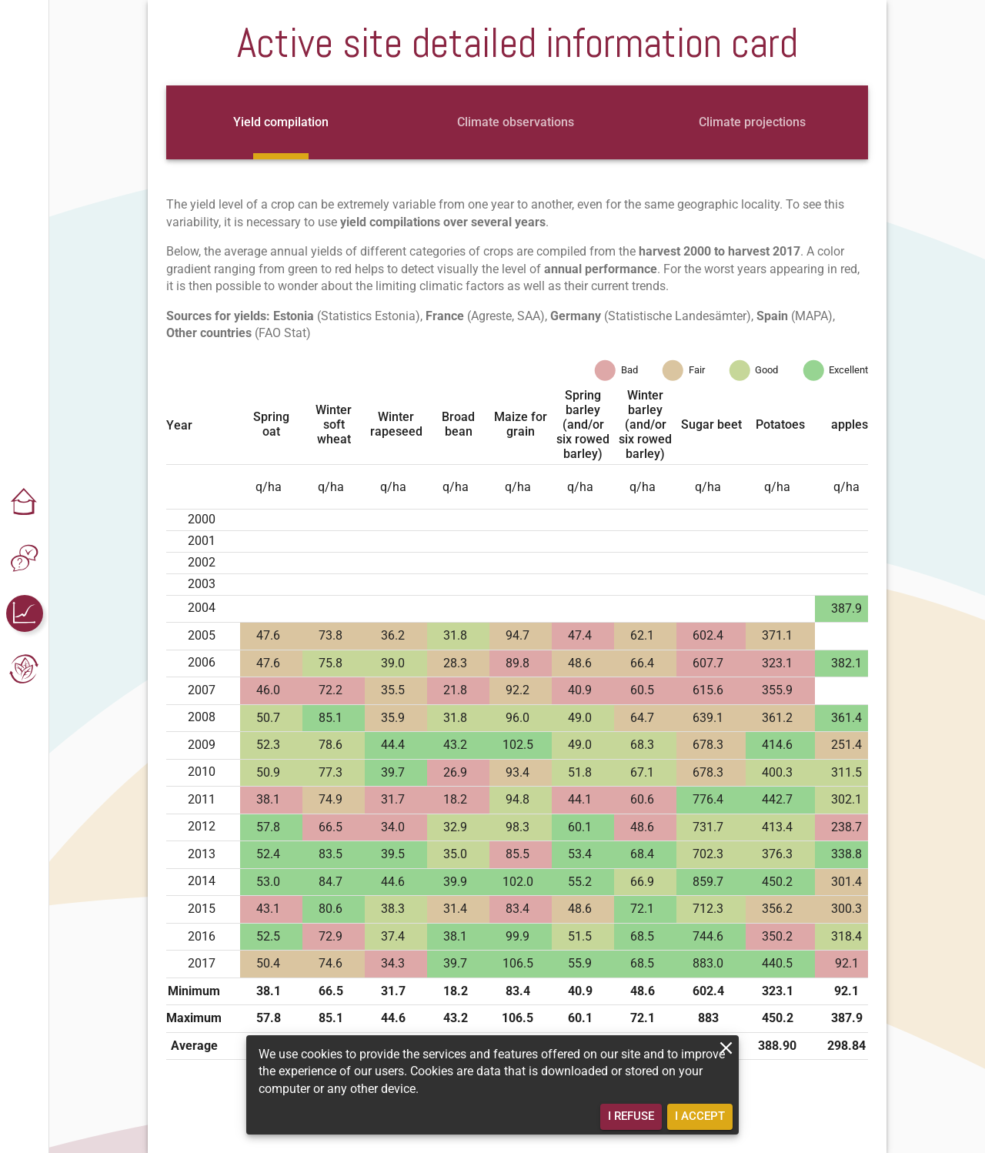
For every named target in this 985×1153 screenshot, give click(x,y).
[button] (24, 502)
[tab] (280, 122)
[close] (726, 1048)
